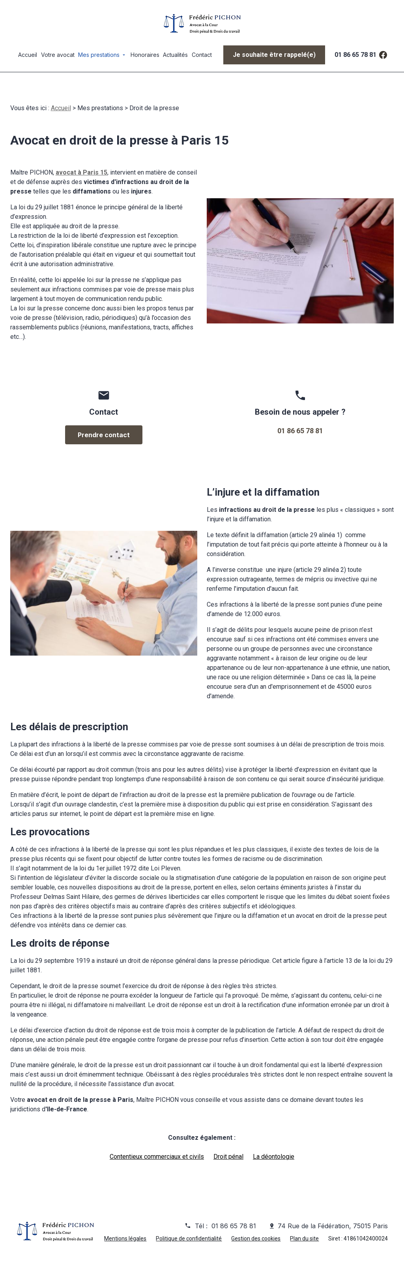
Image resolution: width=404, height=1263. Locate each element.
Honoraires (145, 54)
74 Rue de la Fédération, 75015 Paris (333, 1226)
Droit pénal (228, 1157)
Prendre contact (104, 435)
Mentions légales (125, 1239)
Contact (202, 54)
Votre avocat (58, 54)
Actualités (175, 54)
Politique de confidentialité (189, 1239)
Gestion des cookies (256, 1239)
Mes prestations (99, 54)
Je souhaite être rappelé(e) (274, 54)
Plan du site (304, 1239)
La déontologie (273, 1157)
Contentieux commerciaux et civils (157, 1157)
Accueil (27, 54)
